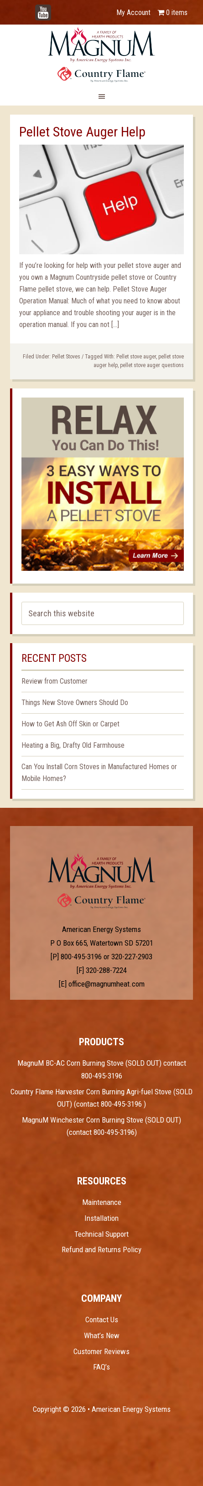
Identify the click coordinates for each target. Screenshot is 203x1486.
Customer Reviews (101, 1351)
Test (101, 871)
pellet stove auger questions (152, 365)
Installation (101, 1218)
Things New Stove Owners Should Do (74, 702)
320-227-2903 (131, 956)
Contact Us (101, 1319)
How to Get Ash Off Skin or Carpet (70, 724)
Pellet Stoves (66, 356)
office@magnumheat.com (106, 983)
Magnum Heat (101, 54)
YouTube (56, 8)
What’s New (102, 1335)
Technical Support (101, 1234)
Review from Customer (54, 681)
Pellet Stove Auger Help (82, 132)
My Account (133, 12)
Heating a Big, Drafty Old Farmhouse (73, 745)
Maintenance (101, 1202)
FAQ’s (101, 1366)
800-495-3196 (81, 956)
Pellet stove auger (136, 356)
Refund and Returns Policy (101, 1249)
